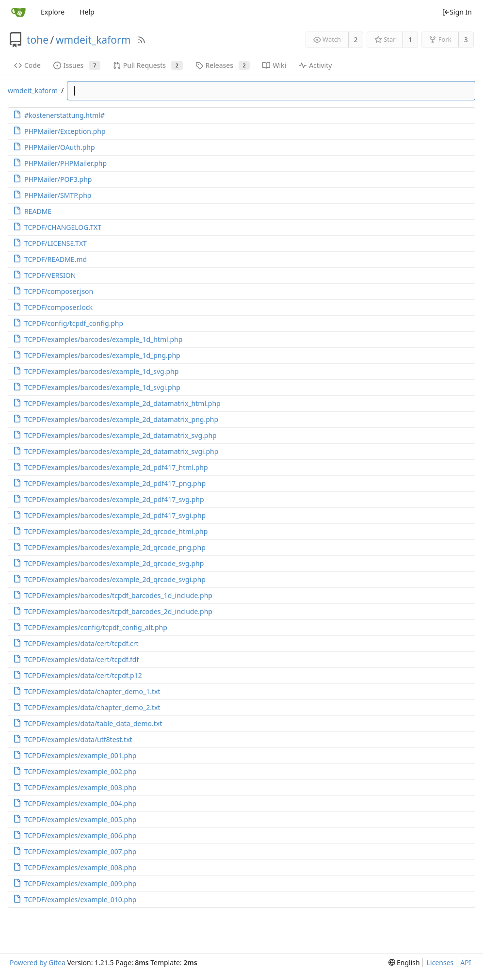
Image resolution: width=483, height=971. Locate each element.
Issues (76, 65)
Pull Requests (148, 65)
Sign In (457, 11)
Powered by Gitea (37, 962)
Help (87, 11)
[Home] (18, 12)
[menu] (404, 962)
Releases (222, 65)
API (465, 962)
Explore (52, 11)
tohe (37, 40)
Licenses (440, 962)
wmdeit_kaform (93, 40)
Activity (315, 65)
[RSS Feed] (141, 39)
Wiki (274, 65)
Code (27, 65)
